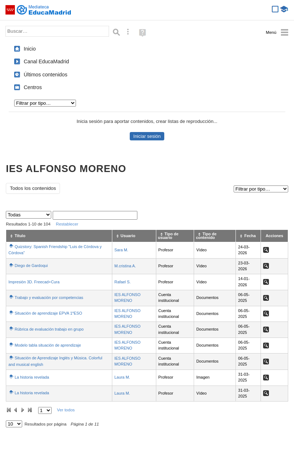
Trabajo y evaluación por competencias (49, 297)
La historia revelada (32, 377)
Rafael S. (122, 282)
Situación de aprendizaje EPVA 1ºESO (48, 313)
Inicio (30, 49)
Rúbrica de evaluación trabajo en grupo (49, 329)
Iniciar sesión (147, 136)
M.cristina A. (125, 266)
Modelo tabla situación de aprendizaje (48, 345)
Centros (33, 87)
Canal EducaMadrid (46, 61)
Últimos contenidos (45, 74)
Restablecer (67, 224)
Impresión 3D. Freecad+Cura (34, 282)
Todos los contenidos (33, 188)
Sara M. (121, 250)
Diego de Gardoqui (31, 265)
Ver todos (66, 410)
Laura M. (122, 377)
